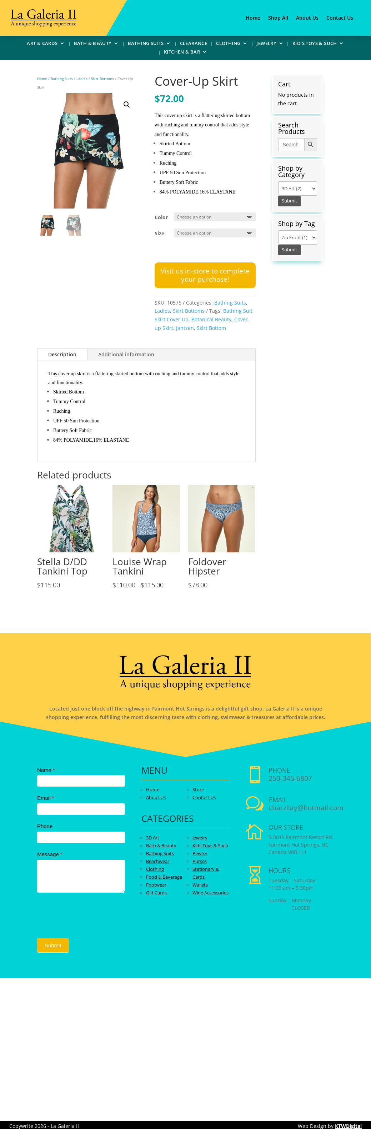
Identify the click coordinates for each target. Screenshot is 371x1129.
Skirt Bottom (211, 328)
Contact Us (339, 18)
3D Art (152, 837)
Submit (53, 945)
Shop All (278, 18)
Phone (44, 826)
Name (46, 770)
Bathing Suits (146, 44)
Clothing (228, 44)
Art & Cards (42, 44)
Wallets (200, 885)
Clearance (193, 44)
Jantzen (185, 328)
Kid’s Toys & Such (314, 44)
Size (159, 233)
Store (198, 789)
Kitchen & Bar (182, 53)
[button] (126, 104)
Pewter (199, 853)
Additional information (126, 354)
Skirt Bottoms (102, 78)
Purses (199, 861)
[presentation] (91, 914)
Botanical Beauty (211, 319)
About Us (307, 18)
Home (253, 18)
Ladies (81, 78)
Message (49, 854)
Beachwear (157, 861)
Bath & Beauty (93, 44)
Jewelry (266, 44)
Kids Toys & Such (210, 845)
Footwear (156, 885)
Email (45, 798)
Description (62, 354)
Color (161, 217)
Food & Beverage (164, 877)
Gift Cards (156, 892)
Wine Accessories (210, 892)
